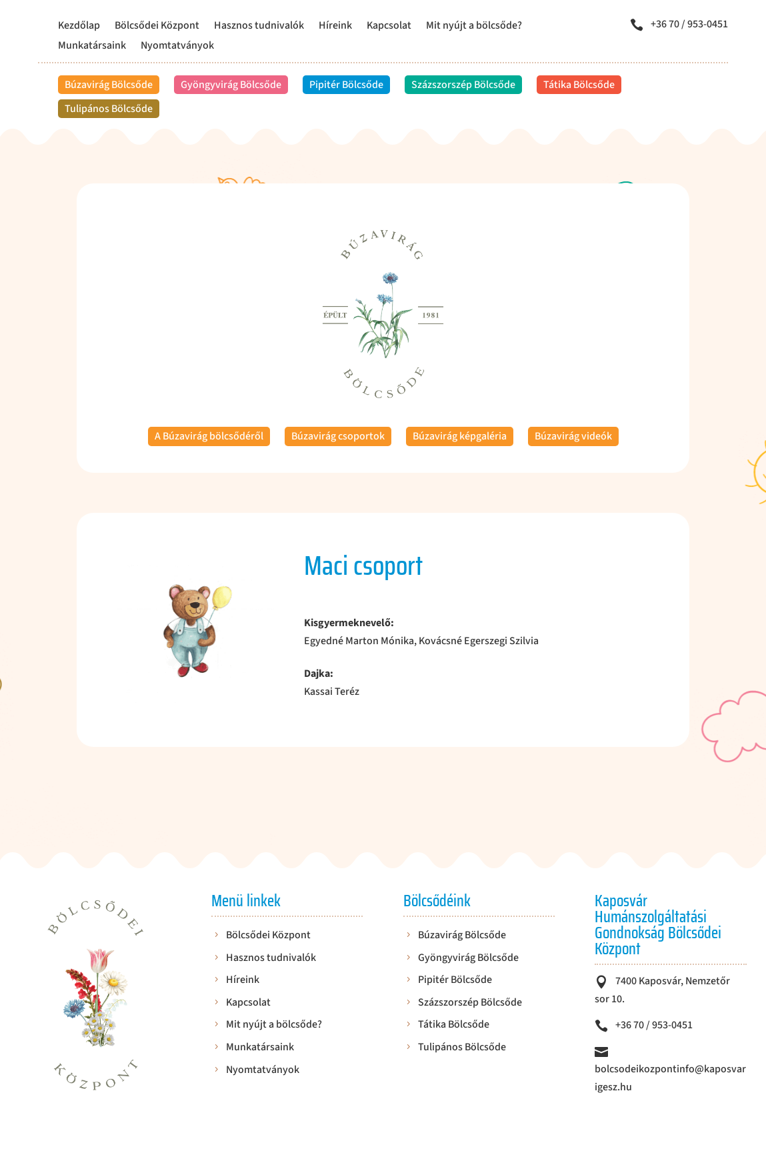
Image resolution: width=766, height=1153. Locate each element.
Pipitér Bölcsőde (346, 84)
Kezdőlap (79, 27)
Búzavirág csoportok (338, 436)
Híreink (335, 27)
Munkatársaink (92, 47)
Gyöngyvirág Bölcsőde (231, 84)
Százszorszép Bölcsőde (463, 84)
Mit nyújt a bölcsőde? (474, 27)
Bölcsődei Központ (157, 27)
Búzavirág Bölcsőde (109, 84)
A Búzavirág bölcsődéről (209, 436)
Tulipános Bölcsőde (109, 108)
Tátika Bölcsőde (579, 84)
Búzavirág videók (573, 436)
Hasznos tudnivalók (259, 27)
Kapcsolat (389, 27)
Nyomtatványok (177, 47)
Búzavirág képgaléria (460, 436)
